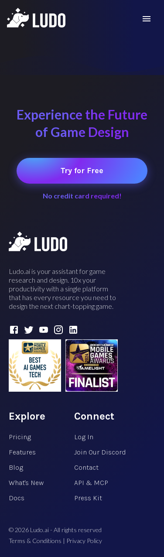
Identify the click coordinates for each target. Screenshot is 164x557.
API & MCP (91, 482)
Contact (86, 467)
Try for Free (82, 170)
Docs (16, 498)
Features (22, 452)
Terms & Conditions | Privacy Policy (55, 540)
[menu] (146, 18)
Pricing (20, 437)
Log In (83, 437)
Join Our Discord (100, 452)
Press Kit (88, 498)
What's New (26, 482)
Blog (16, 467)
